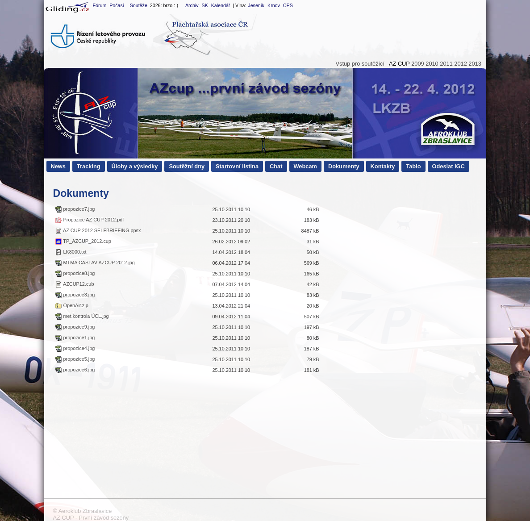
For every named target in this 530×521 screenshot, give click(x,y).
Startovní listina (237, 166)
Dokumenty (343, 166)
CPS (288, 5)
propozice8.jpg (75, 273)
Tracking (88, 166)
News (58, 166)
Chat (276, 166)
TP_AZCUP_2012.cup (83, 241)
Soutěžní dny (186, 166)
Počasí (116, 5)
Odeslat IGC (448, 166)
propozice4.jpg (75, 348)
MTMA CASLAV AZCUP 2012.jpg (95, 262)
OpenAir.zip (71, 305)
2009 (417, 63)
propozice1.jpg (75, 337)
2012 (460, 63)
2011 (446, 63)
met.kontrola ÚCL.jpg (82, 316)
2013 (474, 63)
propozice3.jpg (75, 294)
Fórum (99, 5)
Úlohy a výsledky (135, 166)
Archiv (192, 5)
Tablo (413, 166)
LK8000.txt (71, 251)
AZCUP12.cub (74, 284)
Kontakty (383, 166)
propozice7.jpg (75, 209)
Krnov (273, 5)
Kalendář (220, 5)
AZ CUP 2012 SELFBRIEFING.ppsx (98, 230)
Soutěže (138, 5)
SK (205, 5)
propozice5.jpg (75, 359)
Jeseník (256, 5)
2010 (432, 63)
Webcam (305, 166)
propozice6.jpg (75, 369)
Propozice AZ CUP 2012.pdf (89, 219)
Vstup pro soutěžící (359, 63)
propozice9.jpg (75, 326)
